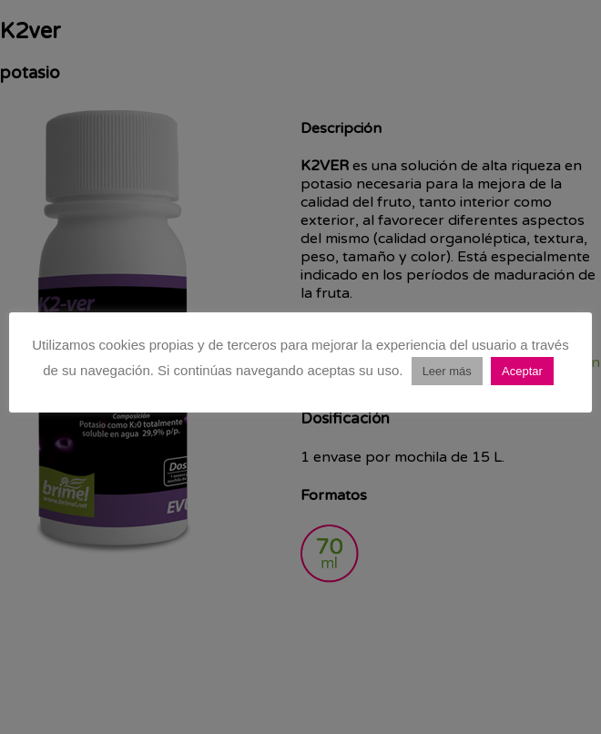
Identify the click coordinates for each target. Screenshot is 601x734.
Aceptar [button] (522, 371)
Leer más (447, 371)
